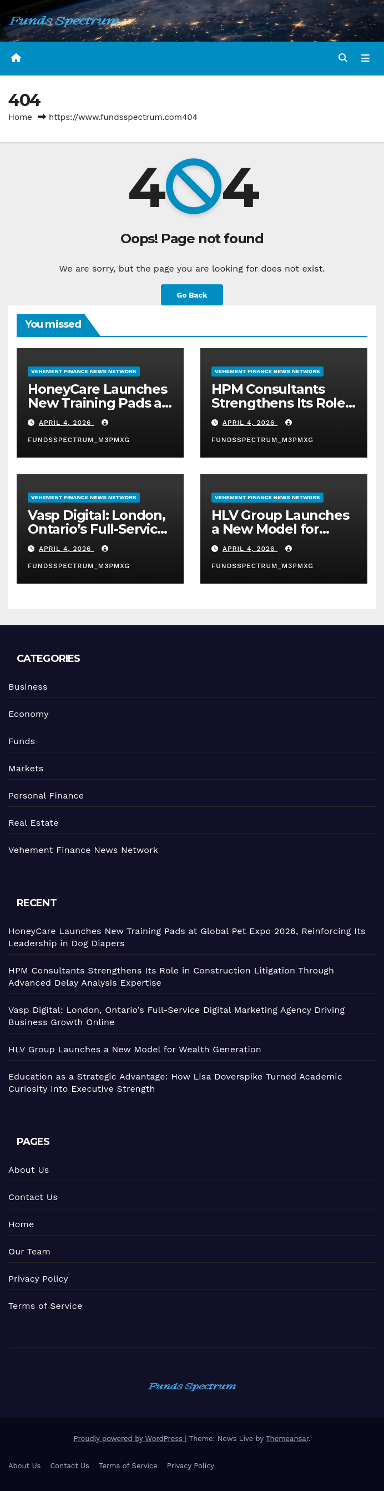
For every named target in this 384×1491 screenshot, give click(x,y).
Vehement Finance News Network (84, 371)
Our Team (29, 1251)
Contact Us (32, 1196)
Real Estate (33, 822)
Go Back (191, 294)
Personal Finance (45, 795)
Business (26, 686)
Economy (27, 714)
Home (20, 117)
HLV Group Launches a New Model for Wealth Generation (280, 529)
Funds (20, 741)
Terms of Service (45, 1305)
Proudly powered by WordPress (129, 1438)
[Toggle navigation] (365, 58)
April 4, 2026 (66, 422)
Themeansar (287, 1438)
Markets (25, 768)
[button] (342, 58)
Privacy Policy (38, 1277)
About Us (27, 1169)
